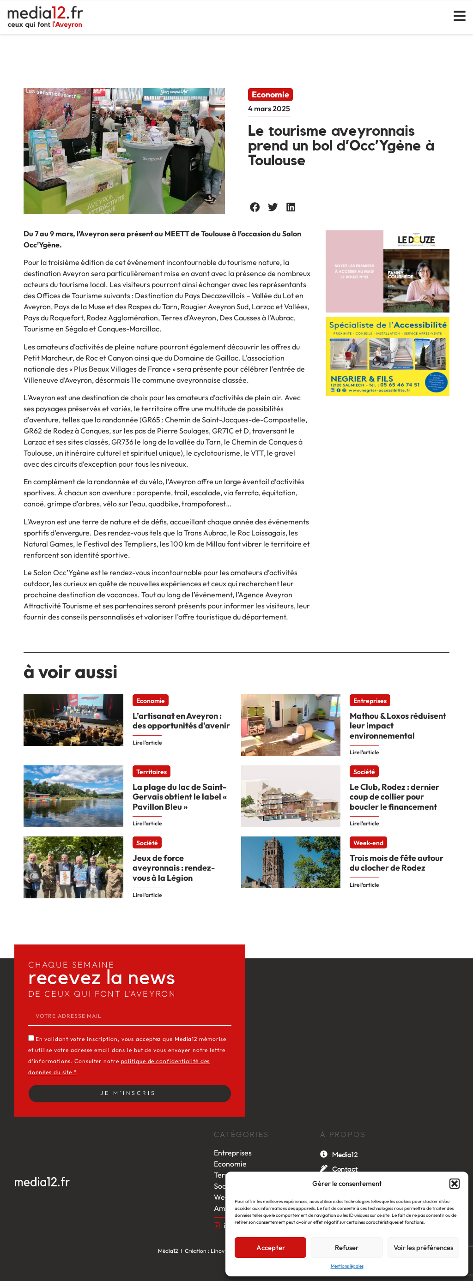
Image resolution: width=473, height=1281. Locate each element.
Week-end (368, 843)
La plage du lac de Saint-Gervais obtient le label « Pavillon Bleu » (180, 797)
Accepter (270, 1247)
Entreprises (370, 701)
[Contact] (323, 1168)
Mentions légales (347, 1266)
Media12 (345, 1155)
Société (364, 772)
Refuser (346, 1247)
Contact (345, 1169)
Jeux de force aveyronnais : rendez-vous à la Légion (174, 868)
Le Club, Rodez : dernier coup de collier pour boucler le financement (394, 797)
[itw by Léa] (217, 1225)
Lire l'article (147, 742)
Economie (270, 94)
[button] (454, 1183)
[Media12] (323, 1154)
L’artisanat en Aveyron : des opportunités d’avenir (181, 720)
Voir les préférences (423, 1247)
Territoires (151, 772)
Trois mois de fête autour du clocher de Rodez (396, 863)
